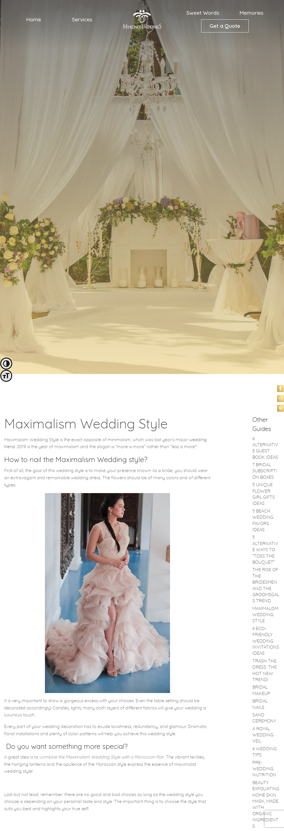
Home (33, 19)
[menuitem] (33, 19)
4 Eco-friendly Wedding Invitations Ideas (265, 641)
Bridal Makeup (261, 690)
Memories (251, 12)
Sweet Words (202, 12)
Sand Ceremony (264, 718)
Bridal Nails (260, 704)
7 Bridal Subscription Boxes (264, 471)
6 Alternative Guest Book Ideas (265, 448)
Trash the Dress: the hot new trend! (264, 670)
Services (82, 19)
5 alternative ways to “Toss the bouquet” (265, 549)
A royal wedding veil (262, 735)
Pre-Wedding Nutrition (264, 768)
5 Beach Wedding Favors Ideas (262, 520)
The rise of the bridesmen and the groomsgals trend (265, 585)
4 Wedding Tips (264, 752)
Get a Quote (225, 25)
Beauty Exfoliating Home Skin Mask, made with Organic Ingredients (265, 804)
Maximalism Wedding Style (265, 614)
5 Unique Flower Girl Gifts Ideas (263, 494)
